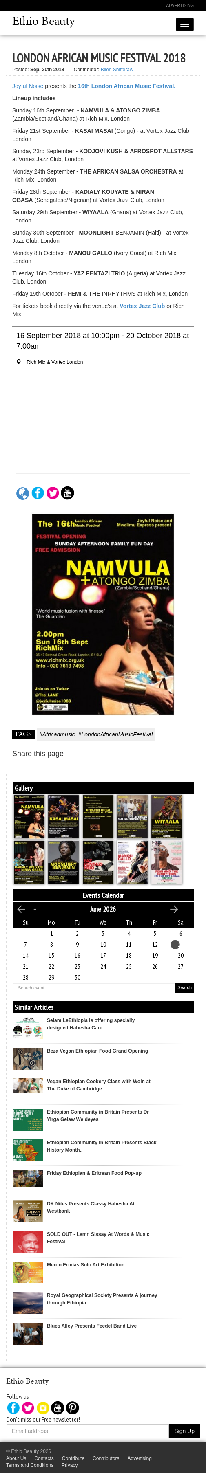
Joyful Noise (27, 86)
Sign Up (184, 1431)
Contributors (106, 1458)
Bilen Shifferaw (117, 70)
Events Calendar (103, 895)
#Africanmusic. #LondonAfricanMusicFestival (96, 734)
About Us (16, 1458)
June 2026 (103, 909)
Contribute (73, 1458)
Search (184, 987)
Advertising (180, 5)
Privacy (70, 1465)
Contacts (43, 1458)
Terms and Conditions (29, 1465)
